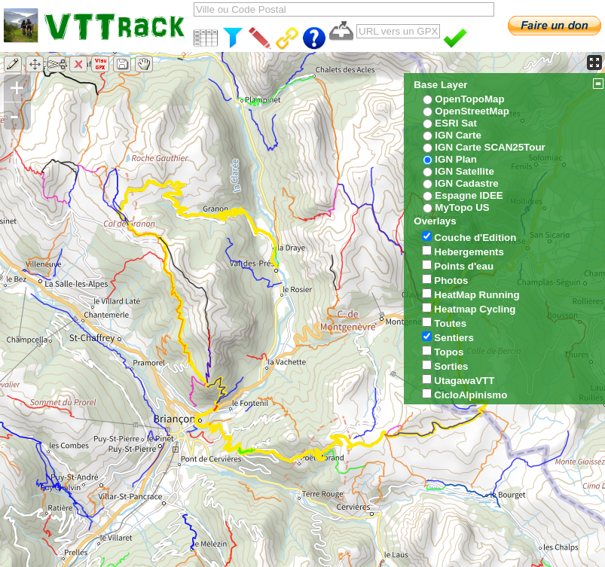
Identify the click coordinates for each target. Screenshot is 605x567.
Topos (448, 352)
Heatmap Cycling (474, 309)
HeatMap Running (476, 294)
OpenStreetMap (472, 111)
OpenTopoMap (469, 99)
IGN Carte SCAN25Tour (490, 147)
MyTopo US (462, 207)
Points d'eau (463, 266)
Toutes (450, 323)
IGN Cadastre (466, 183)
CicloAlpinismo (470, 395)
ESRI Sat (456, 123)
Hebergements (469, 252)
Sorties (451, 366)
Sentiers (454, 337)
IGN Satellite (464, 171)
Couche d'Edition (475, 237)
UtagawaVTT (464, 380)
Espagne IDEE (469, 195)
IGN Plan (456, 159)
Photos (451, 280)
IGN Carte (458, 135)
